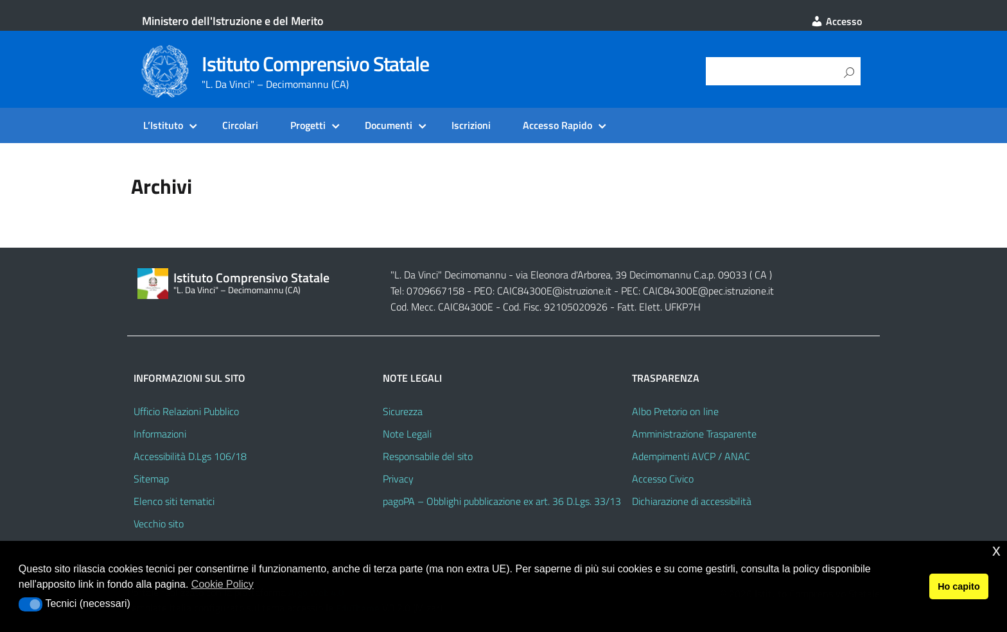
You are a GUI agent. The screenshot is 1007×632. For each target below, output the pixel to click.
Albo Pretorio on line (675, 411)
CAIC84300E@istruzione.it (554, 290)
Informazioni (160, 433)
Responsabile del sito (428, 456)
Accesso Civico (663, 478)
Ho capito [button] (959, 586)
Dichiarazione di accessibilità (691, 501)
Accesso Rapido (557, 125)
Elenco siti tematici (174, 501)
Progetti (308, 125)
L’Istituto (163, 125)
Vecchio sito (159, 523)
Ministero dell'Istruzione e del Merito (233, 21)
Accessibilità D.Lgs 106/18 (190, 456)
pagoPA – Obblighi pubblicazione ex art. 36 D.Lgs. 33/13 (502, 501)
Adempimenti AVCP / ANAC (691, 456)
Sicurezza (403, 411)
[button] (30, 604)
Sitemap (151, 478)
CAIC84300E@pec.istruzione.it (708, 290)
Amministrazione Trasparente (694, 433)
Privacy (398, 478)
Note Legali (407, 433)
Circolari (240, 125)
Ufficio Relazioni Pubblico (186, 411)
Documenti (388, 125)
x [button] (996, 550)
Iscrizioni (471, 125)
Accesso (836, 21)
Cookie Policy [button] (222, 584)
